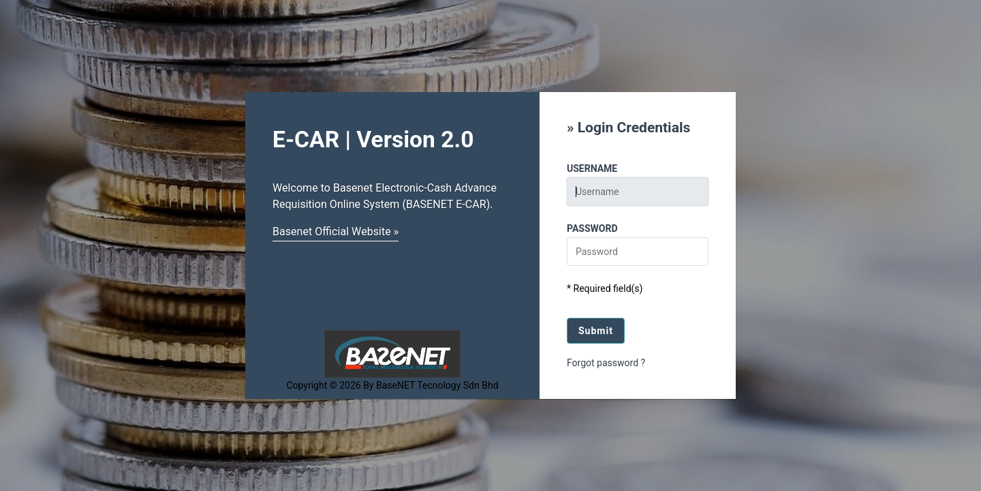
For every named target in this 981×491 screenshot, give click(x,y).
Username (592, 168)
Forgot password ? (606, 362)
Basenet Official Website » (335, 231)
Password (592, 228)
